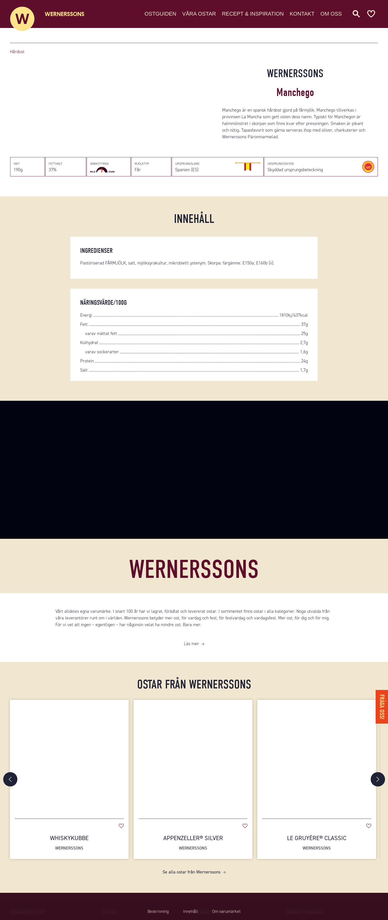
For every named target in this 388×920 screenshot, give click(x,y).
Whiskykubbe (69, 844)
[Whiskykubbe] (69, 759)
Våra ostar (199, 13)
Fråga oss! (382, 706)
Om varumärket (227, 911)
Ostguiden (160, 13)
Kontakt (302, 13)
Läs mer (191, 646)
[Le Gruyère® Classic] (316, 759)
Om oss (331, 13)
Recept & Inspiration (253, 13)
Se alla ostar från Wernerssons (191, 874)
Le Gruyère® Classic (316, 844)
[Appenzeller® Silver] (193, 759)
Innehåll (190, 911)
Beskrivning (157, 911)
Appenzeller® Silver (193, 844)
